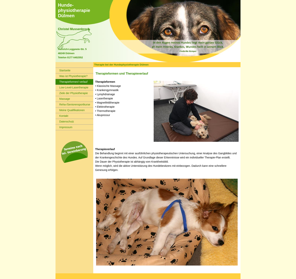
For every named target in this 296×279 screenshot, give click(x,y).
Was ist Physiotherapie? (71, 76)
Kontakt (61, 115)
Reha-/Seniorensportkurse (72, 104)
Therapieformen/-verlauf (71, 81)
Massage (62, 98)
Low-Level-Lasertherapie (71, 87)
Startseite (62, 70)
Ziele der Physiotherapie (71, 93)
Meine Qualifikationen (70, 110)
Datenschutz (64, 121)
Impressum (63, 127)
